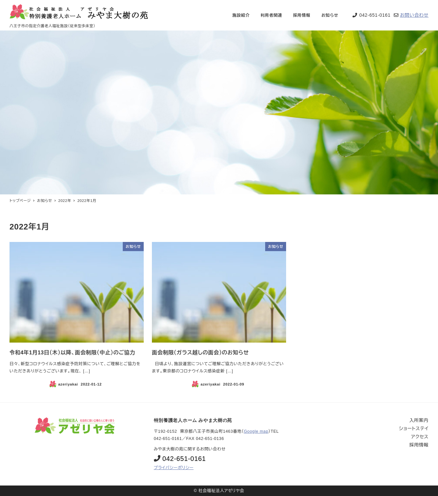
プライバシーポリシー (174, 468)
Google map (256, 431)
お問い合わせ (414, 15)
